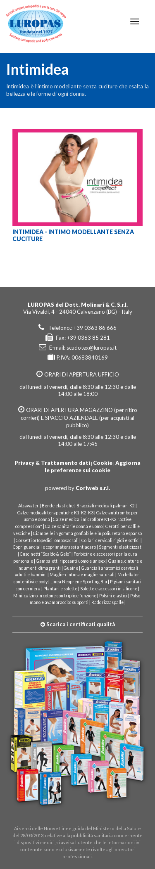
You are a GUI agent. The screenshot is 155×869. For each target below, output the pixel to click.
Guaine (71, 568)
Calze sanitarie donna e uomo (74, 526)
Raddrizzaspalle (107, 602)
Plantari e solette (60, 588)
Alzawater (28, 505)
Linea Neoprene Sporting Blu (78, 581)
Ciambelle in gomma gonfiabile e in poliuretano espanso (87, 533)
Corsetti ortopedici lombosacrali (47, 540)
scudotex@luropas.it (92, 347)
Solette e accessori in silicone (108, 588)
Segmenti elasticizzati (121, 547)
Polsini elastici (113, 595)
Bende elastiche (58, 505)
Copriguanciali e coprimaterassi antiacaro (54, 547)
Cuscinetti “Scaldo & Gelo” (45, 554)
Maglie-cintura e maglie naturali (82, 574)
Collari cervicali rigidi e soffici (110, 540)
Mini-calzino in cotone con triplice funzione (54, 595)
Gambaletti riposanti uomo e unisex (70, 561)
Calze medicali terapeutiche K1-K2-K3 (55, 512)
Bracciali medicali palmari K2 (105, 505)
